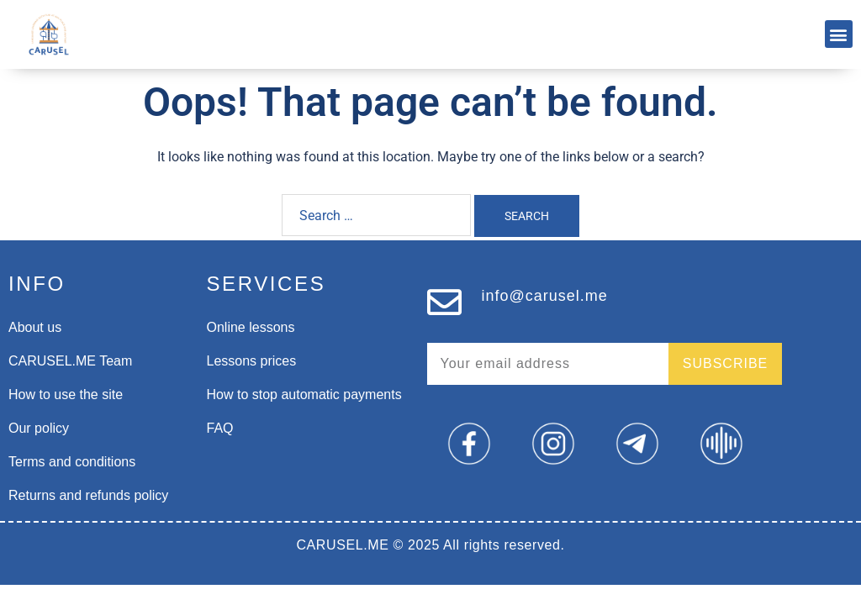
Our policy (38, 428)
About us (34, 327)
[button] (839, 34)
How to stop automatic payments (304, 394)
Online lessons (251, 327)
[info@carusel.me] (444, 302)
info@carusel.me (545, 295)
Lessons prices (252, 361)
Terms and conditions (71, 462)
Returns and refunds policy (88, 495)
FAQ (220, 428)
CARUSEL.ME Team (70, 361)
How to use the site (65, 394)
